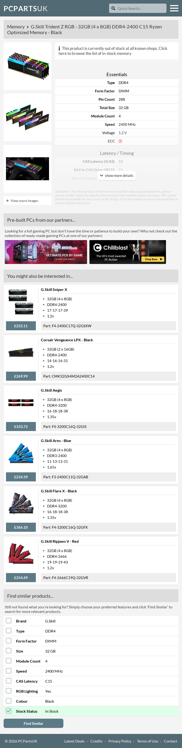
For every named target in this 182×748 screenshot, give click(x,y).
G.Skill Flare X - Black (59, 491)
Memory (16, 26)
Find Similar (34, 723)
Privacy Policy (119, 741)
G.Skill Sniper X (54, 289)
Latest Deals (74, 741)
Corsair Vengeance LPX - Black (67, 339)
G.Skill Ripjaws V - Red (60, 541)
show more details (116, 175)
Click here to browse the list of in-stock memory (113, 51)
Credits (96, 741)
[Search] (113, 8)
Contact (170, 741)
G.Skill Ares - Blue (56, 440)
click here (83, 203)
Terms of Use (147, 741)
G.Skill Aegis (51, 390)
